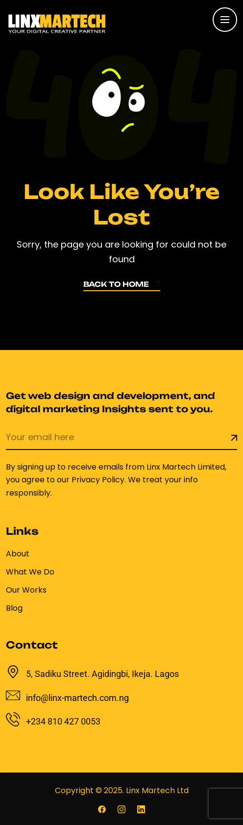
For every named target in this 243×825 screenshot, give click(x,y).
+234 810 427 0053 (63, 721)
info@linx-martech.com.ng (77, 698)
